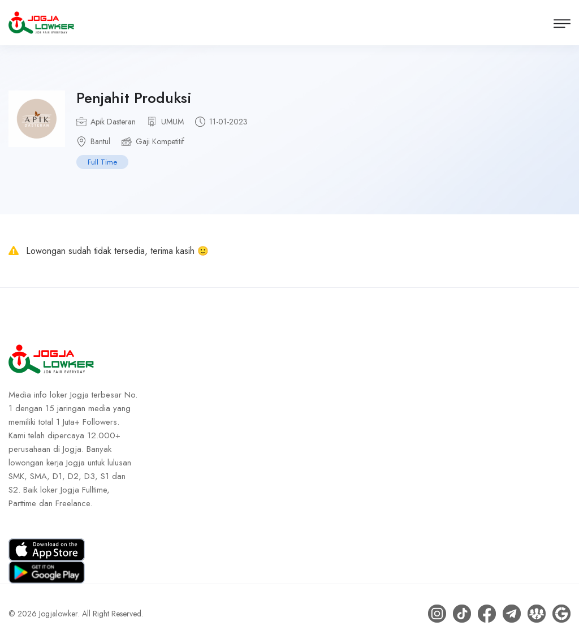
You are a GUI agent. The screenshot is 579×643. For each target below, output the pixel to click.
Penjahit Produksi (134, 98)
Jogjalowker (58, 613)
